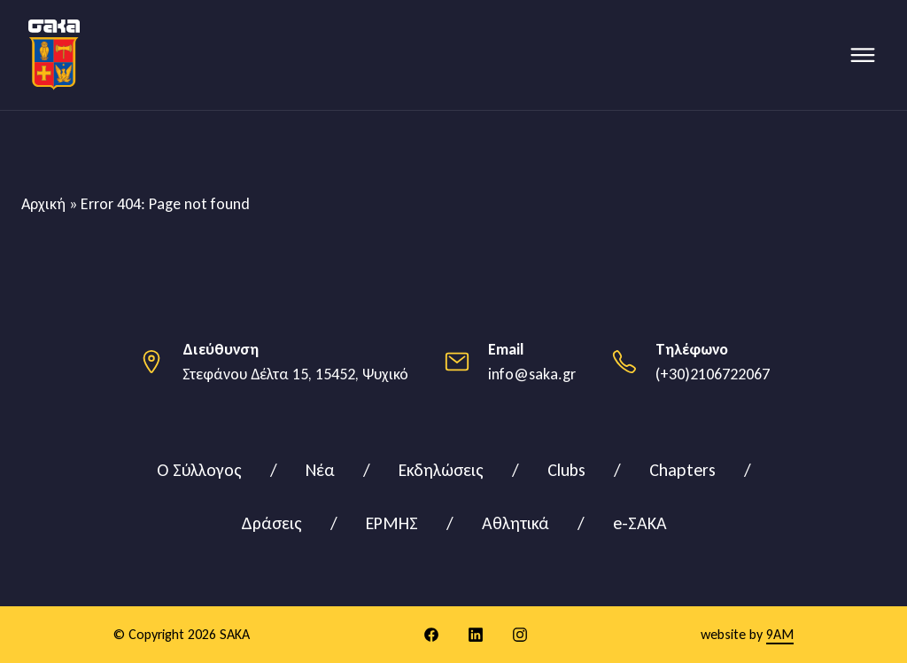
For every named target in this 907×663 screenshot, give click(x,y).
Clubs (566, 469)
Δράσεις (271, 523)
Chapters (682, 469)
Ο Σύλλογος (199, 469)
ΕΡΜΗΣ (392, 523)
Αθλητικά (515, 523)
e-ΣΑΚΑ (640, 523)
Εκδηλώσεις (441, 469)
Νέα (320, 469)
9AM (780, 634)
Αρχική (43, 204)
